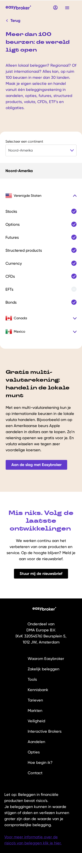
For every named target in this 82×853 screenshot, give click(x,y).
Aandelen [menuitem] (36, 741)
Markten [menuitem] (35, 710)
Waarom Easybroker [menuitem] (46, 658)
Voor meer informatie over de (31, 837)
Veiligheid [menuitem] (36, 721)
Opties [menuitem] (34, 752)
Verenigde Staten (23, 195)
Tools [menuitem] (32, 679)
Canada (16, 318)
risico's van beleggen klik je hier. (33, 843)
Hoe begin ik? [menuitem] (40, 762)
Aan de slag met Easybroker (36, 464)
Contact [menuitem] (35, 773)
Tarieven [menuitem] (35, 700)
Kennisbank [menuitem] (38, 689)
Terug (13, 20)
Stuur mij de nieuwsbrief (41, 573)
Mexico (15, 331)
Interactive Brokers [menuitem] (45, 731)
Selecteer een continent (24, 141)
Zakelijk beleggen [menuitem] (43, 669)
